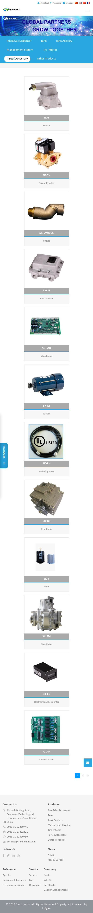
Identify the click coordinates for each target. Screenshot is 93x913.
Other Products (46, 58)
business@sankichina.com (21, 841)
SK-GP (47, 521)
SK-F (46, 578)
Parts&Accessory (17, 58)
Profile (47, 875)
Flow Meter (46, 644)
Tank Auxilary (64, 41)
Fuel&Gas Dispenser (19, 41)
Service (33, 875)
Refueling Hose (46, 471)
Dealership (55, 3)
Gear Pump (46, 529)
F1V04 (47, 751)
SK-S (46, 117)
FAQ (31, 880)
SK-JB (46, 290)
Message (68, 3)
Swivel (46, 241)
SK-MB (46, 348)
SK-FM (46, 636)
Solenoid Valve (46, 183)
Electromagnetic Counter (46, 702)
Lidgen (46, 908)
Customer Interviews (14, 880)
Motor (46, 414)
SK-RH (47, 463)
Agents (6, 875)
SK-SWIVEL (46, 233)
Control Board (46, 759)
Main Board (46, 356)
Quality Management (55, 890)
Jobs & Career (55, 860)
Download (43, 3)
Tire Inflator (49, 50)
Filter (46, 587)
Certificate (49, 885)
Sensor (46, 125)
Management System (20, 50)
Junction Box (46, 298)
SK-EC (46, 694)
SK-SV (46, 175)
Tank (44, 41)
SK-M (46, 406)
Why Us (48, 880)
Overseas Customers (14, 885)
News (51, 855)
